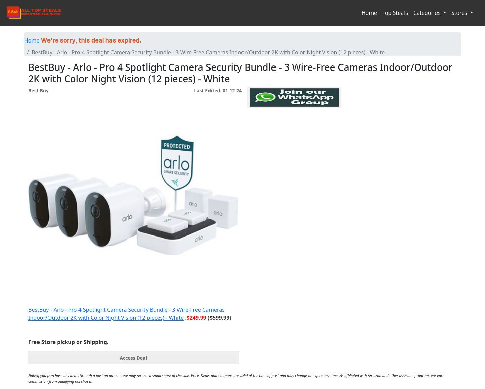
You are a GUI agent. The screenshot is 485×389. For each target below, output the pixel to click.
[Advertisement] (294, 138)
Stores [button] (459, 13)
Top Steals (395, 13)
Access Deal (133, 358)
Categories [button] (427, 13)
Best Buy (38, 90)
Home (369, 13)
